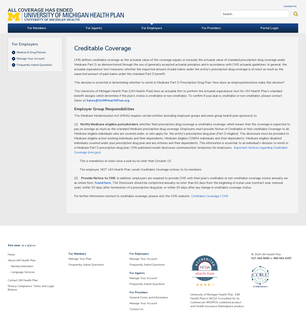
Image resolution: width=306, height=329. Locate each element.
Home (11, 254)
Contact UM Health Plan (23, 280)
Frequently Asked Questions (34, 65)
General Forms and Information (149, 297)
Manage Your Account (30, 58)
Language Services (23, 272)
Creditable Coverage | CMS (209, 196)
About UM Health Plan (22, 260)
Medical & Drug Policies (31, 52)
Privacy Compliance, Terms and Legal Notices (31, 288)
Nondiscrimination (22, 266)
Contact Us (290, 6)
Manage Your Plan (80, 259)
